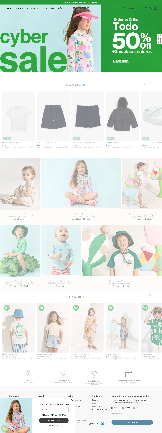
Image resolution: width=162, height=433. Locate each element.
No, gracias (53, 425)
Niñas (55, 415)
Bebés (46, 415)
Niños (64, 415)
